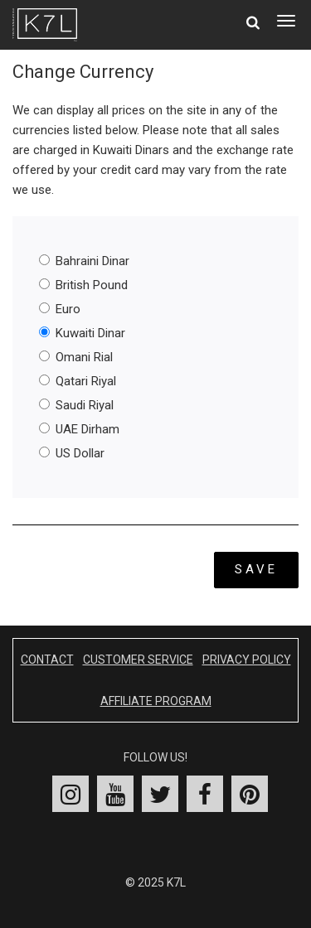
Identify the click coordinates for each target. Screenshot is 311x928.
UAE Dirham (79, 429)
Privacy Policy (246, 659)
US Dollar (71, 453)
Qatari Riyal (77, 381)
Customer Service (138, 659)
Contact (47, 659)
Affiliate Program (155, 701)
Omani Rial (76, 357)
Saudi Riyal (76, 405)
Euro (59, 309)
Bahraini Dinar (84, 261)
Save (256, 569)
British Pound (83, 285)
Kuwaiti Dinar (82, 333)
